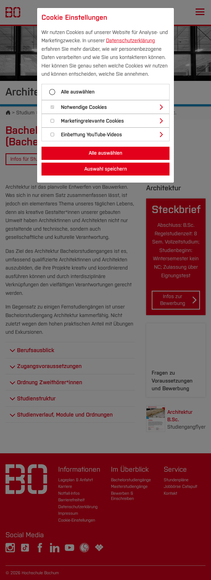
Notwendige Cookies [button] (84, 107)
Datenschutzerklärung (130, 41)
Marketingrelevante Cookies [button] (92, 121)
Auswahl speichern (105, 169)
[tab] (108, 106)
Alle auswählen (78, 92)
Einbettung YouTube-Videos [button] (91, 135)
